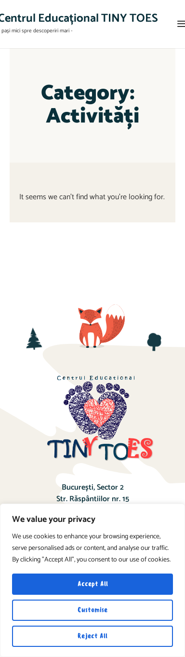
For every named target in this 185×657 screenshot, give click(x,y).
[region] (92, 580)
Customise (92, 610)
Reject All (92, 636)
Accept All (93, 584)
